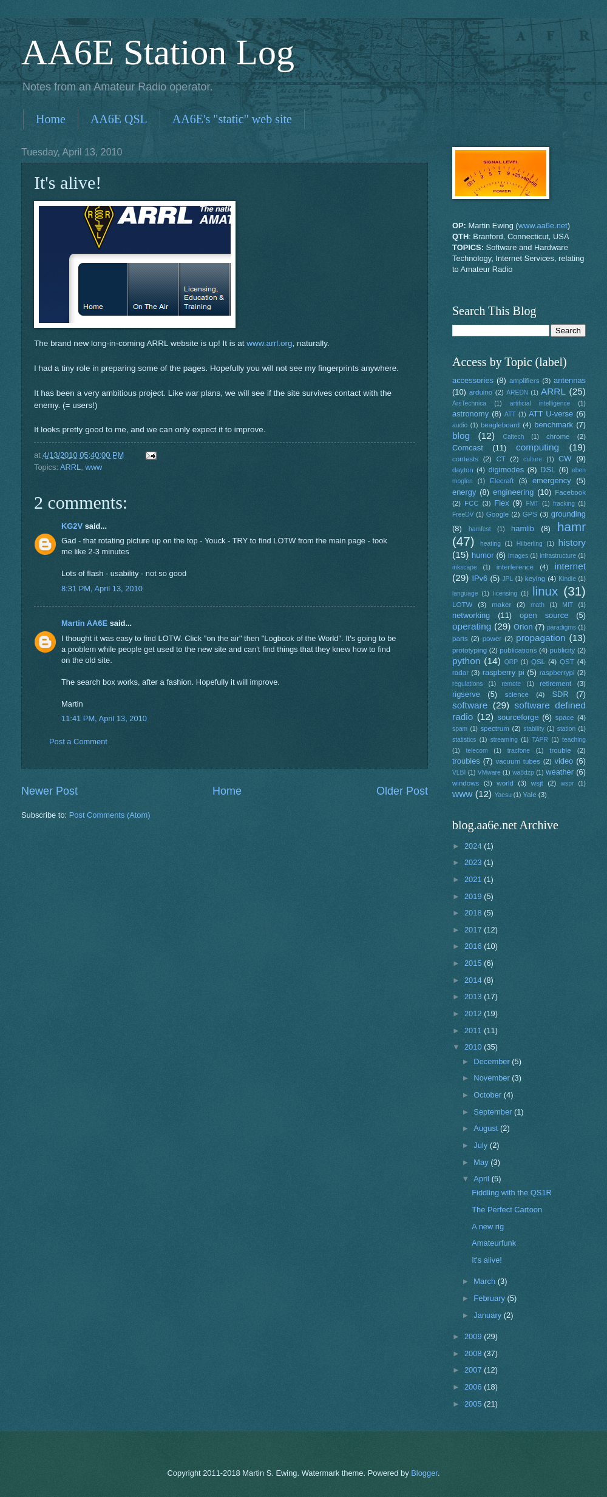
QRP (511, 662)
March (485, 1281)
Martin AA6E (84, 623)
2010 (474, 1046)
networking (471, 615)
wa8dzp (523, 772)
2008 (474, 1353)
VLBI (459, 772)
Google (497, 514)
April (482, 1178)
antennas (570, 380)
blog (461, 435)
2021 (474, 879)
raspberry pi (503, 672)
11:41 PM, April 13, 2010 (104, 718)
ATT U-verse (551, 413)
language (465, 593)
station (566, 728)
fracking (564, 503)
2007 (474, 1369)
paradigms (561, 627)
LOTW (462, 604)
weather (560, 771)
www (93, 467)
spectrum (494, 728)
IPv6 (479, 578)
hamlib (522, 528)
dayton (462, 470)
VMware (489, 772)
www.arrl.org (269, 343)
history (572, 542)
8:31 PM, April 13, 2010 (102, 588)
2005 (474, 1403)
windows (465, 783)
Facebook (570, 492)
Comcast (467, 447)
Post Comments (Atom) (110, 815)
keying (535, 578)
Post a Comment (78, 741)
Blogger (424, 1473)
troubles (466, 760)
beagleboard (500, 425)
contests (465, 459)
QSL (538, 661)
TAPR (540, 739)
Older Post (402, 791)
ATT (510, 414)
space (564, 717)
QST (567, 661)
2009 (474, 1336)
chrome (558, 436)
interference (515, 567)
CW (564, 458)
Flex (501, 502)
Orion (523, 626)
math (537, 605)
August (486, 1128)
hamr (571, 527)
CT (500, 459)
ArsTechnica (469, 403)
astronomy (470, 413)
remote (511, 684)
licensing (505, 593)
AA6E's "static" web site (232, 119)
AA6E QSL (119, 119)
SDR (560, 694)
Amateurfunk (494, 1243)
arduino (481, 392)
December (492, 1061)
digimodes (506, 469)
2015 (474, 963)
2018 (474, 912)
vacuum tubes (518, 761)
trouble (560, 750)
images (518, 555)
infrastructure (558, 555)
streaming (504, 739)
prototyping (469, 650)
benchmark (553, 424)
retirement (555, 683)
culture (532, 459)
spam (459, 728)
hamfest (480, 529)
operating (471, 626)
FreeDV (462, 514)
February (490, 1298)
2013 (474, 996)
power (492, 638)
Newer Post (49, 791)
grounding (568, 513)
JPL (507, 578)
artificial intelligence (540, 403)
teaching (574, 739)
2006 (474, 1386)
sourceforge (518, 717)
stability (533, 728)
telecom (476, 750)
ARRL (70, 467)
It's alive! (487, 1259)
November (492, 1077)
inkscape (464, 567)
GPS (530, 514)
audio (459, 425)
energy (464, 492)
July (481, 1145)
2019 (474, 896)
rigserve (466, 694)
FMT (532, 503)
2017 (474, 929)
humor (483, 555)
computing (537, 447)
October (488, 1094)
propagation (541, 638)
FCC (471, 503)
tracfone (518, 750)
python (466, 661)
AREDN (517, 392)
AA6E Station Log (157, 52)
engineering (513, 492)
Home (51, 119)
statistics (464, 739)
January (488, 1315)
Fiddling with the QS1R (512, 1192)
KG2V (72, 526)
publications (518, 650)
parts (460, 638)
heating (490, 543)
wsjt (537, 783)
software (469, 705)
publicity (562, 650)
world (505, 783)
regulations (467, 684)
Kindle (567, 578)
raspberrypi (557, 672)
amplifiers (524, 380)
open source (544, 615)
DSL (547, 469)
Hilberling (530, 543)
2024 (474, 845)
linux (545, 591)
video (564, 760)
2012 (474, 1013)
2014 (474, 980)
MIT (567, 605)
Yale (529, 794)
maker (501, 604)
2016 (474, 946)
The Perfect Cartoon (507, 1209)
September (493, 1111)
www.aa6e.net (543, 225)
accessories (472, 380)
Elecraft (502, 480)
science (517, 694)
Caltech (513, 436)
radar (460, 672)
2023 (474, 862)
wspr (567, 783)
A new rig (488, 1226)
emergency (551, 480)
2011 (474, 1030)
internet (570, 566)
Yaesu (503, 795)
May (481, 1162)
